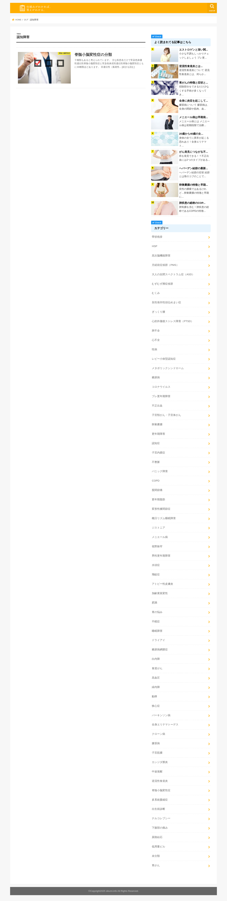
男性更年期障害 (161, 555)
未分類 (156, 856)
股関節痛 (157, 490)
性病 (154, 349)
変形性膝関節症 (161, 508)
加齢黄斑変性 (160, 593)
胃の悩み (157, 612)
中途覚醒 (157, 771)
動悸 (154, 696)
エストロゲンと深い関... (193, 49)
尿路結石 (157, 837)
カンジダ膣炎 (160, 762)
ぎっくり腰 (158, 311)
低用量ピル (158, 846)
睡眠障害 (157, 630)
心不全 (156, 340)
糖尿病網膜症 (160, 649)
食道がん (157, 668)
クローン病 (158, 734)
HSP (154, 246)
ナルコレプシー (161, 818)
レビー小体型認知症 (164, 358)
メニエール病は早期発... (193, 117)
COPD (155, 480)
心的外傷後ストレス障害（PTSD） (172, 321)
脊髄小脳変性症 (161, 790)
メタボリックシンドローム (168, 368)
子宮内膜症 (158, 452)
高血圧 (156, 677)
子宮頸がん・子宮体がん (166, 415)
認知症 (156, 443)
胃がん (156, 865)
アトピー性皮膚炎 (162, 583)
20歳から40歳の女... (191, 133)
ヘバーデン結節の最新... (193, 168)
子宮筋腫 (157, 752)
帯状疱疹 (157, 236)
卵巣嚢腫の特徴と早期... (193, 184)
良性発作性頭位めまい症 (166, 302)
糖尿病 (156, 377)
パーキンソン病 (161, 715)
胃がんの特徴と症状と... (193, 82)
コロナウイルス (161, 386)
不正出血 (157, 405)
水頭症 (156, 565)
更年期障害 (158, 433)
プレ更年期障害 (161, 396)
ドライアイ (158, 640)
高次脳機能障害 (161, 255)
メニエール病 (160, 537)
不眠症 (156, 621)
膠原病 (156, 743)
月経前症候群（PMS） (165, 265)
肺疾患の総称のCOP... (192, 202)
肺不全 (156, 330)
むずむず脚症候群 (162, 283)
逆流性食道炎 (160, 781)
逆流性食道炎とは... (191, 66)
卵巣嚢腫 (157, 424)
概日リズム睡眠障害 (164, 518)
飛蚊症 (156, 574)
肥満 (154, 602)
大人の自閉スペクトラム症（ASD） (173, 274)
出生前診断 (158, 809)
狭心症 (156, 705)
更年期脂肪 (158, 499)
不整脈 (156, 462)
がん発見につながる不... (193, 151)
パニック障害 (160, 471)
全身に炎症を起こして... (193, 100)
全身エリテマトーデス (165, 724)
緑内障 (156, 687)
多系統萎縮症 (160, 799)
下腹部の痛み (160, 827)
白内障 (156, 658)
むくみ (156, 293)
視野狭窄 (157, 546)
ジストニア (158, 527)
